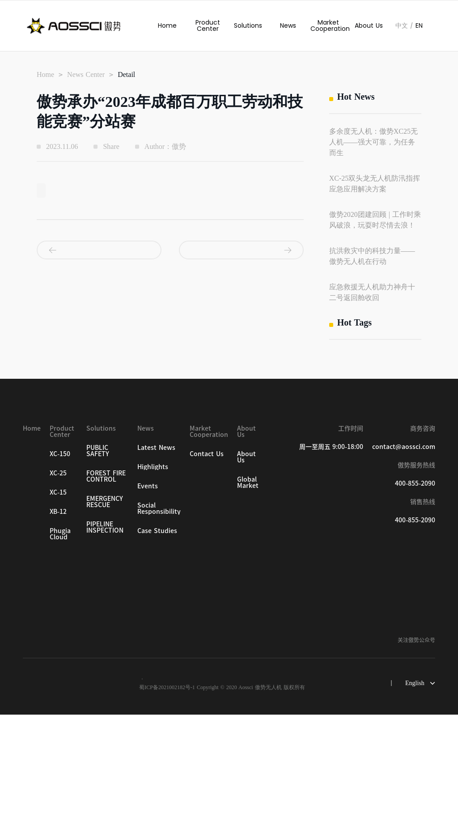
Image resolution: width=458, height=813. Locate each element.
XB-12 (58, 610)
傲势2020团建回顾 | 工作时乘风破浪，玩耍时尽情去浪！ (375, 220)
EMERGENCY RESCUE (104, 600)
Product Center (207, 25)
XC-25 (58, 571)
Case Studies (157, 629)
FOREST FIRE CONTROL (106, 574)
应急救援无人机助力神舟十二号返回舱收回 (372, 292)
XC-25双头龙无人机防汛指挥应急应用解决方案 (374, 183)
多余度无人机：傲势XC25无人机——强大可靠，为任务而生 (373, 142)
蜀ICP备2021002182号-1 (167, 785)
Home (167, 25)
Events (147, 584)
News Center (86, 74)
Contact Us (207, 552)
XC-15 (58, 591)
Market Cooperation (328, 25)
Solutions (248, 25)
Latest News (156, 546)
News (288, 25)
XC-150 (60, 552)
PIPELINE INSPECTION (104, 625)
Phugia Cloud (60, 632)
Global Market (248, 581)
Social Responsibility (159, 607)
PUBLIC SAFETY (97, 549)
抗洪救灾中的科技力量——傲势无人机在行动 (372, 256)
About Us (369, 25)
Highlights (152, 565)
